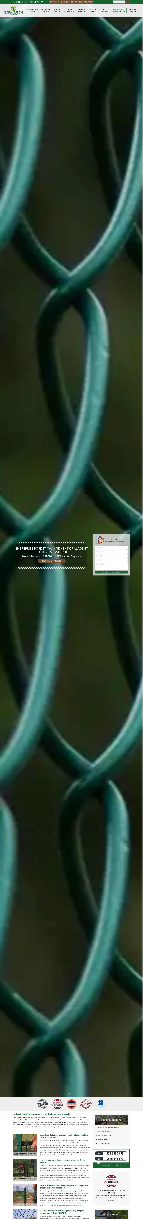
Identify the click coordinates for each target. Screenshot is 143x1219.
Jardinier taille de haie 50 (93, 10)
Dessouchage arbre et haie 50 (32, 10)
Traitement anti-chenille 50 (133, 10)
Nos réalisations (51, 561)
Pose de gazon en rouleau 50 (45, 10)
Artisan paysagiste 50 (104, 10)
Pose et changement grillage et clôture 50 (119, 10)
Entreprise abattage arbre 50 (69, 10)
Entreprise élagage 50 (57, 10)
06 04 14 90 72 (36, 1)
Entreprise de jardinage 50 (81, 10)
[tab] (71, 609)
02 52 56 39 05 (20, 1)
